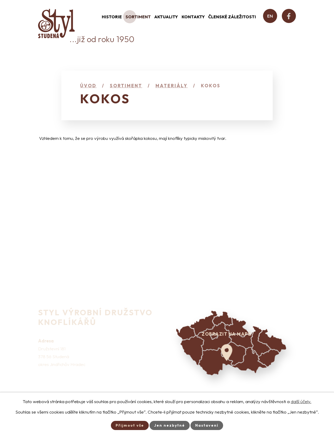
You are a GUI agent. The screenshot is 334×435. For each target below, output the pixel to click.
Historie (112, 16)
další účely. (301, 401)
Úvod (88, 85)
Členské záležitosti (232, 16)
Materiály (172, 85)
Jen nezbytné (169, 425)
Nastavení (206, 425)
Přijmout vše (130, 425)
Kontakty (193, 16)
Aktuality (166, 16)
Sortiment (138, 16)
